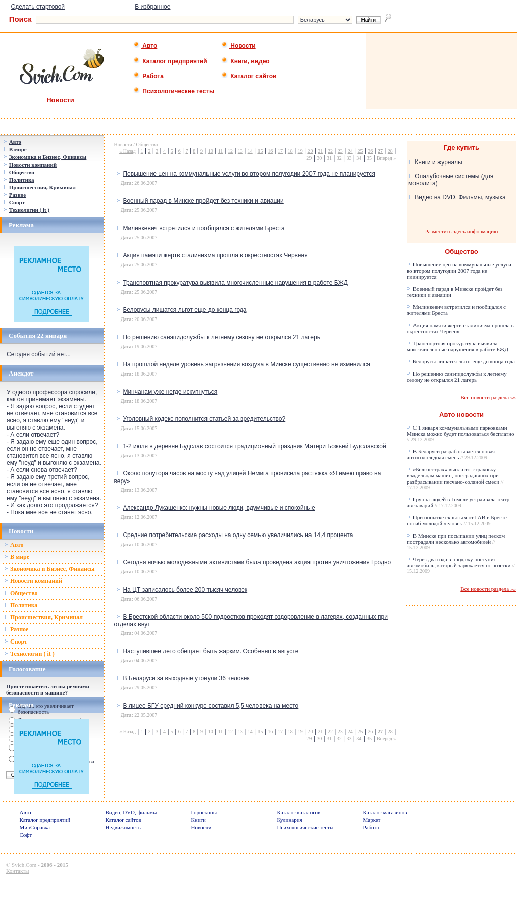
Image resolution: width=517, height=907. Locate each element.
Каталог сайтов (248, 76)
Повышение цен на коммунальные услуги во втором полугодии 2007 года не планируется (249, 173)
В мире (16, 556)
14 (250, 151)
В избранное (152, 6)
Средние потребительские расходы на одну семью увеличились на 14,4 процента (238, 535)
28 (390, 151)
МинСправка (35, 827)
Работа (148, 76)
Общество (21, 593)
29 (309, 158)
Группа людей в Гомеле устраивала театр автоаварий (458, 502)
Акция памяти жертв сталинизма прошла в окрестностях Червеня (215, 255)
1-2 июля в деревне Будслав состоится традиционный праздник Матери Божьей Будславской (254, 446)
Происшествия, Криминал (43, 617)
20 (310, 151)
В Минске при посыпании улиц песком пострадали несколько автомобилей (456, 541)
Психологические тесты (173, 91)
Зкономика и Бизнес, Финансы (49, 568)
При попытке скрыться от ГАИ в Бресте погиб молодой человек (457, 520)
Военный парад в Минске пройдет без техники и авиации (203, 200)
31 (329, 158)
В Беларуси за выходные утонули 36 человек (186, 678)
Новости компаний (33, 580)
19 (300, 151)
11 (220, 151)
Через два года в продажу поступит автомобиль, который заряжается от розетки (461, 565)
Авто (145, 45)
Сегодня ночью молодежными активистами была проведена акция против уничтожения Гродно (257, 562)
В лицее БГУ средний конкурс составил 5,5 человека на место (210, 705)
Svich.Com (24, 865)
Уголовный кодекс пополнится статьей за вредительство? (204, 418)
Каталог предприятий (170, 61)
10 (210, 151)
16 (270, 151)
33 (349, 158)
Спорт (15, 641)
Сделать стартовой (38, 6)
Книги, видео (245, 61)
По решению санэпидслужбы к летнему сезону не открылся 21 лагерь (221, 337)
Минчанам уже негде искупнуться (170, 391)
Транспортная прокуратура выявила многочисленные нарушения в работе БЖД (235, 282)
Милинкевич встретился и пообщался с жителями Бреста (203, 228)
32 (339, 158)
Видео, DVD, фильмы (131, 812)
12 (230, 151)
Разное (16, 629)
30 (319, 158)
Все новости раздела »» (488, 397)
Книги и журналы (435, 162)
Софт (26, 835)
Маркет (372, 820)
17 (280, 151)
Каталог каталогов (299, 812)
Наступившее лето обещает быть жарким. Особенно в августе (210, 651)
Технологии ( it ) (29, 653)
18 (290, 151)
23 (340, 151)
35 (369, 158)
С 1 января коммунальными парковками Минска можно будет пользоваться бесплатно (460, 433)
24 (350, 151)
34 (358, 158)
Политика (20, 605)
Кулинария (289, 820)
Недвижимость (123, 827)
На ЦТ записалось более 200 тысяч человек (185, 589)
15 (260, 151)
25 (360, 151)
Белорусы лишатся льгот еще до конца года (184, 309)
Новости (238, 45)
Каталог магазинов (385, 812)
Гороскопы (204, 812)
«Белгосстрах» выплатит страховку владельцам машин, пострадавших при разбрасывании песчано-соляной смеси (455, 478)
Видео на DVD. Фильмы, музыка (457, 197)
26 (370, 151)
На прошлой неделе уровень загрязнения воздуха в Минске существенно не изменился (246, 364)
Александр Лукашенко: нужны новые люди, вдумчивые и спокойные (219, 507)
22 (330, 151)
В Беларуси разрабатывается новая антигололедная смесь (451, 454)
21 (320, 151)
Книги (198, 820)
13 (240, 151)
